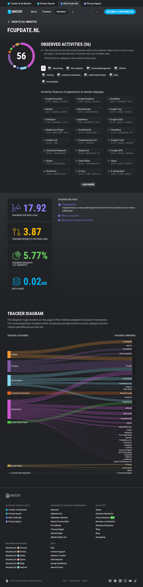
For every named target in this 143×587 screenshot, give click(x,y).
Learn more (68, 210)
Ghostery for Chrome (16, 548)
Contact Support (58, 552)
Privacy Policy (74, 581)
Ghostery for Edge (15, 563)
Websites (61, 11)
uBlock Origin (57, 533)
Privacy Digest (92, 3)
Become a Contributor (120, 11)
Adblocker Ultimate (59, 517)
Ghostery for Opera (15, 559)
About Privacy (57, 567)
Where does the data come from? (76, 220)
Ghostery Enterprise (104, 525)
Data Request (57, 559)
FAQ (52, 548)
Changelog (100, 537)
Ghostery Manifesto (104, 514)
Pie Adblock (56, 525)
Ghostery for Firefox (16, 552)
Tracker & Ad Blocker (19, 3)
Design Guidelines (59, 563)
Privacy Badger (57, 529)
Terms (65, 581)
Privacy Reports (105, 517)
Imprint (84, 581)
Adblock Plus (56, 514)
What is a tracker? (68, 215)
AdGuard (55, 510)
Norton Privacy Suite (60, 521)
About (34, 11)
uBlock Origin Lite (58, 537)
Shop (98, 529)
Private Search (46, 3)
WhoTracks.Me (69, 3)
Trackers (46, 11)
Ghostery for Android (16, 567)
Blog (98, 533)
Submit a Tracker (58, 555)
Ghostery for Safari (15, 555)
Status (98, 510)
